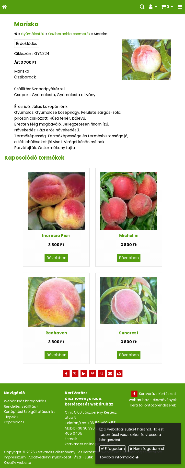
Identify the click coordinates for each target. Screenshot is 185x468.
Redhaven (56, 333)
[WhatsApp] (101, 374)
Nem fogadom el (147, 448)
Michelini (129, 236)
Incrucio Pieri (56, 236)
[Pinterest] (92, 374)
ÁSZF (78, 457)
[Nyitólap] (4, 7)
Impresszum (15, 457)
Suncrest (129, 333)
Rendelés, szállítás (20, 406)
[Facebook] (66, 374)
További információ (117, 457)
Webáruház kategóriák (24, 401)
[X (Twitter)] (75, 374)
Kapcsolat (13, 422)
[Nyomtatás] (119, 374)
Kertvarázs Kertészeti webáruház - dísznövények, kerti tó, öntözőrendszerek (153, 399)
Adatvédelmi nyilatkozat (49, 457)
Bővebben (56, 258)
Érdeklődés (26, 43)
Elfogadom (113, 448)
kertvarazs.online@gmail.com (91, 444)
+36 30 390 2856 (90, 428)
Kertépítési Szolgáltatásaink (28, 411)
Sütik (89, 457)
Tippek (10, 417)
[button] (180, 7)
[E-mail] (110, 374)
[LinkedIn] (84, 374)
